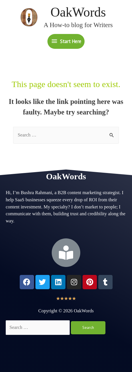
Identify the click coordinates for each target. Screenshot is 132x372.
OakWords (78, 12)
